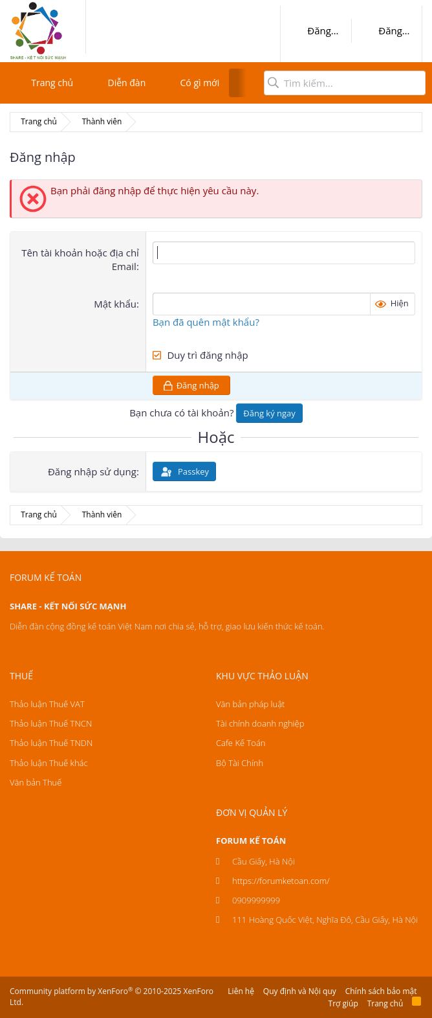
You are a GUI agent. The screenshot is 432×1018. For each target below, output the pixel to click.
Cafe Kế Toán (240, 743)
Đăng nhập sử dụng (92, 471)
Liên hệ (241, 991)
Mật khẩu (115, 303)
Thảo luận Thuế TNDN (51, 743)
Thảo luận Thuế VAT (47, 704)
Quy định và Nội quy (299, 991)
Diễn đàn (126, 82)
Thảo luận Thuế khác (49, 763)
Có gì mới (200, 82)
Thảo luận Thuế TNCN (51, 723)
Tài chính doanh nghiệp (260, 723)
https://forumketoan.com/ (281, 881)
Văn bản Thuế (35, 782)
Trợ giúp (343, 1003)
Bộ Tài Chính (239, 763)
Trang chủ (52, 82)
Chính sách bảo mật (381, 991)
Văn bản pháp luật (250, 704)
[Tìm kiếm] (345, 83)
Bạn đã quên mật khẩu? (206, 321)
